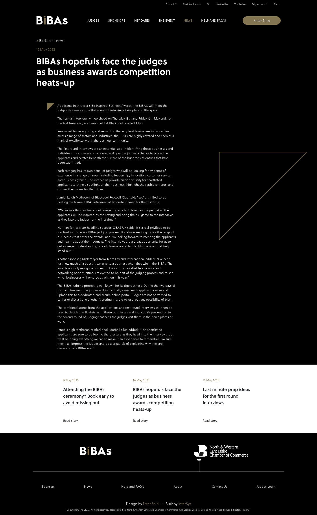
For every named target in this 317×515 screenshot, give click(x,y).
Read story (70, 420)
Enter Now (261, 20)
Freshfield (151, 503)
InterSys (184, 503)
